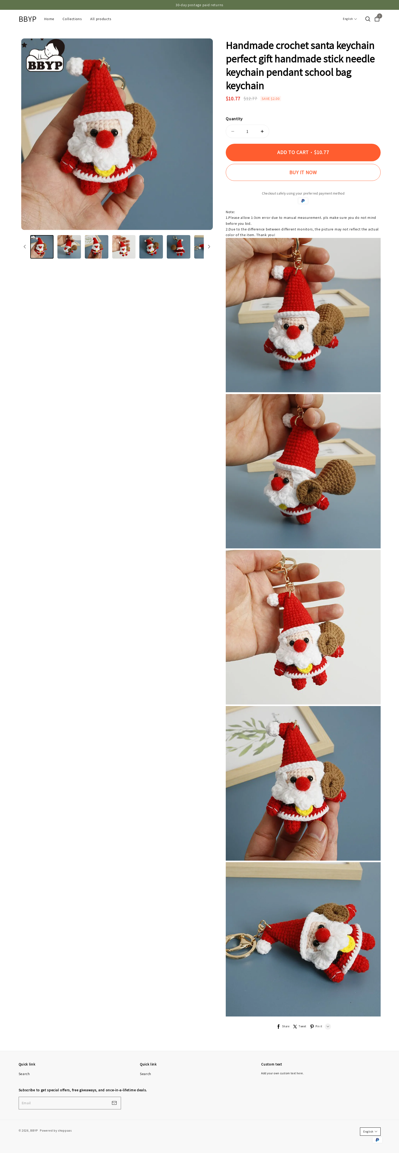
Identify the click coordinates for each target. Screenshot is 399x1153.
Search (24, 1073)
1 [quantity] (247, 131)
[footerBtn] (114, 1103)
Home (49, 19)
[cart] (377, 19)
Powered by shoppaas (56, 1130)
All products (100, 19)
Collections (72, 19)
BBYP (28, 19)
